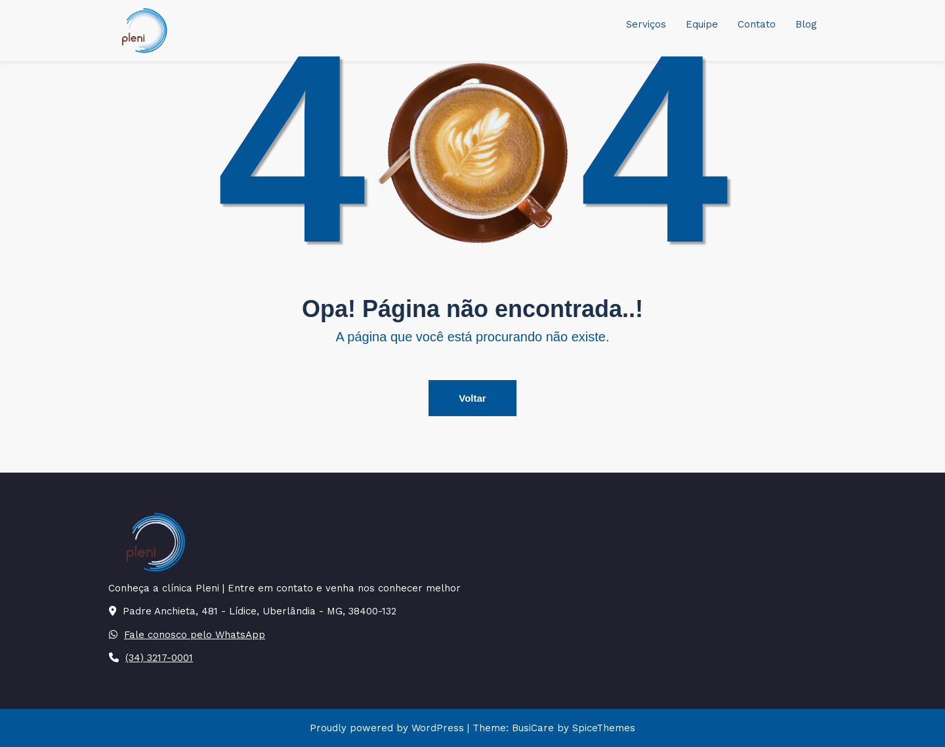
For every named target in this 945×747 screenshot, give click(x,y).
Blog (806, 24)
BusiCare (534, 728)
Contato (757, 24)
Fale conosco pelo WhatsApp (194, 635)
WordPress (437, 728)
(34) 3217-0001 (159, 658)
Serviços (646, 24)
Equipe (702, 24)
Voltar (472, 398)
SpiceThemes (602, 728)
